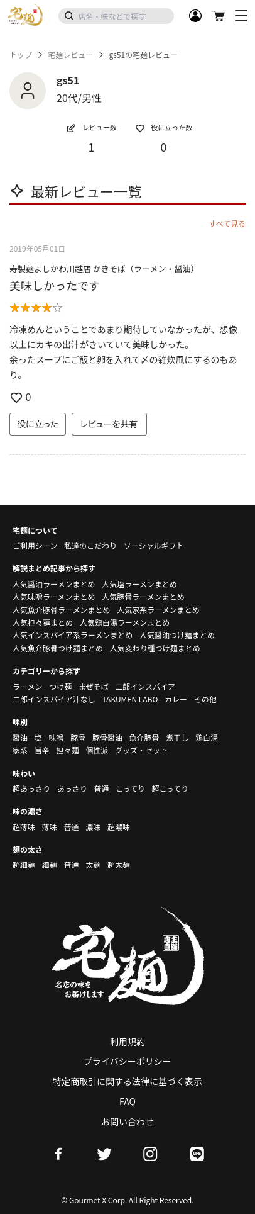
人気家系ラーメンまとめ (158, 609)
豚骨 (77, 737)
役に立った (37, 423)
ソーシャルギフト (154, 545)
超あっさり (31, 788)
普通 (101, 788)
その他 (205, 699)
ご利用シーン (35, 545)
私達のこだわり (90, 545)
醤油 (20, 737)
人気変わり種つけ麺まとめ (155, 648)
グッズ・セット (141, 750)
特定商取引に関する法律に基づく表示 (127, 1081)
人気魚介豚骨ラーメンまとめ (62, 609)
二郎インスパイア (145, 686)
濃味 (92, 826)
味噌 (55, 737)
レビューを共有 (109, 423)
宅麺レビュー (70, 54)
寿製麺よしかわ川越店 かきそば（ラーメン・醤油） (103, 268)
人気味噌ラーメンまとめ (54, 596)
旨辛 (42, 750)
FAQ (127, 1101)
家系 (20, 750)
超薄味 (24, 826)
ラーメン (28, 686)
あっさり (72, 788)
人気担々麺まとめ (43, 622)
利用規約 (127, 1041)
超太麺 (118, 864)
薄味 (49, 826)
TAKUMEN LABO (130, 699)
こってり (130, 788)
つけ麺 (60, 686)
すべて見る (227, 223)
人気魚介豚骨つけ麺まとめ (58, 648)
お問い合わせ (127, 1121)
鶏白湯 (206, 737)
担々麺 (67, 750)
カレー (176, 699)
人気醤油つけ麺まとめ (177, 634)
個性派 (96, 750)
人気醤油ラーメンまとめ (54, 583)
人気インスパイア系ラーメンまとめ (73, 634)
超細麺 (24, 864)
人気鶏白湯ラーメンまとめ (125, 622)
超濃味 (118, 826)
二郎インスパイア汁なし (54, 699)
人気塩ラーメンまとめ (139, 583)
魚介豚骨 (144, 737)
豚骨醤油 (107, 737)
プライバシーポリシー (127, 1061)
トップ (20, 54)
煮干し (177, 737)
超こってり (169, 788)
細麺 (49, 864)
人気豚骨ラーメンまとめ (143, 596)
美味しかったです (54, 285)
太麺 (92, 864)
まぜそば (94, 686)
